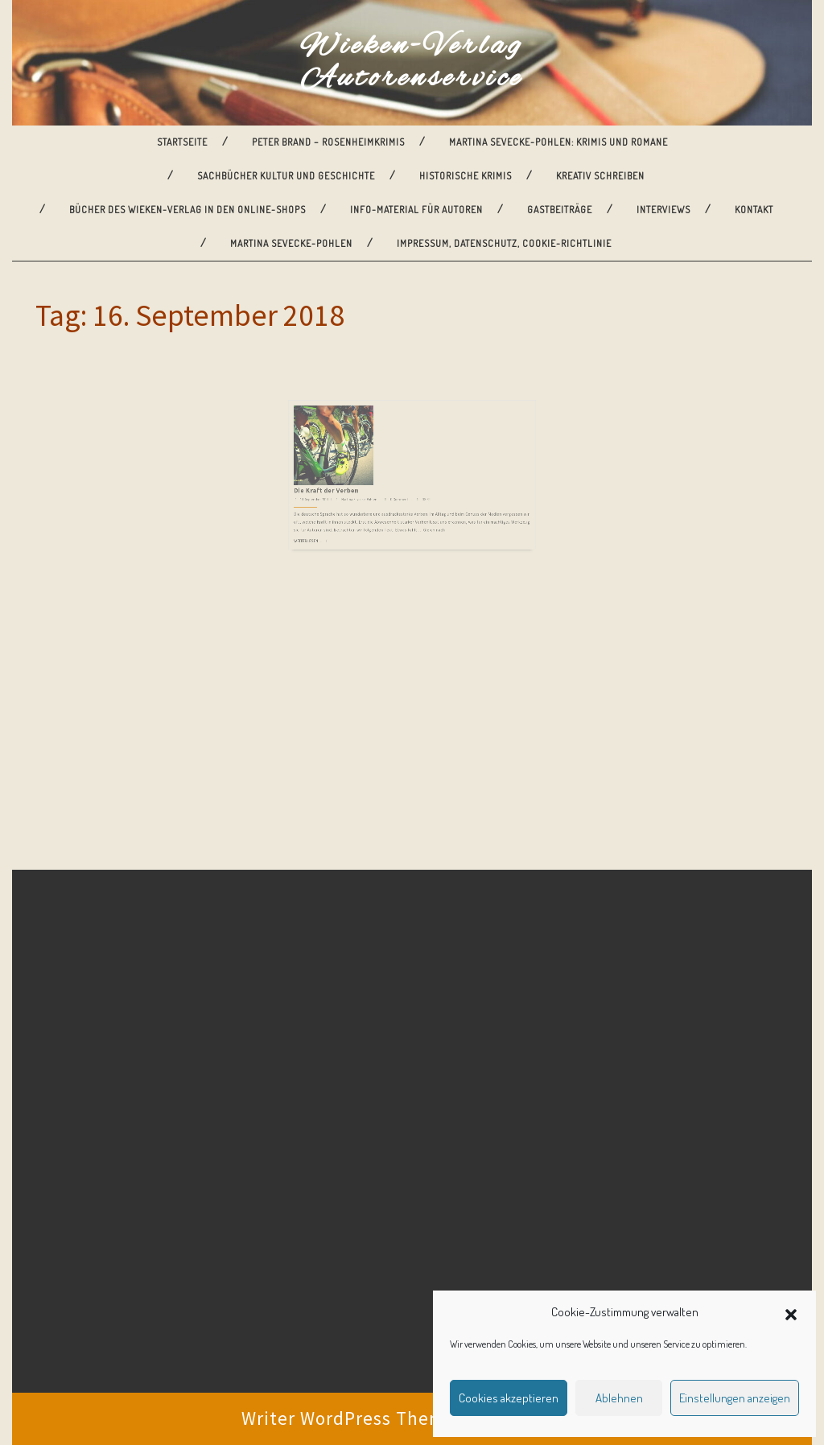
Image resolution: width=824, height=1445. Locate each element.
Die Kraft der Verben (357, 462)
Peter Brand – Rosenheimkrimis (328, 142)
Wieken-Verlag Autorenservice (412, 63)
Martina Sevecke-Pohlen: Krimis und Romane (558, 142)
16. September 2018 (349, 468)
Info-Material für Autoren (416, 210)
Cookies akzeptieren (508, 1398)
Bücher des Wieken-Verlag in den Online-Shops (187, 210)
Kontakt (754, 210)
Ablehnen (619, 1398)
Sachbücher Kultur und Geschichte (286, 176)
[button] (791, 1312)
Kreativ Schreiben (600, 176)
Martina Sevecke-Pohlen (291, 243)
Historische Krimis (465, 176)
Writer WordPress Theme (348, 1418)
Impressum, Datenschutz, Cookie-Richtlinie (504, 243)
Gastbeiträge (559, 210)
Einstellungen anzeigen (734, 1398)
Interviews (663, 210)
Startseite (182, 142)
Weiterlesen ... (345, 494)
